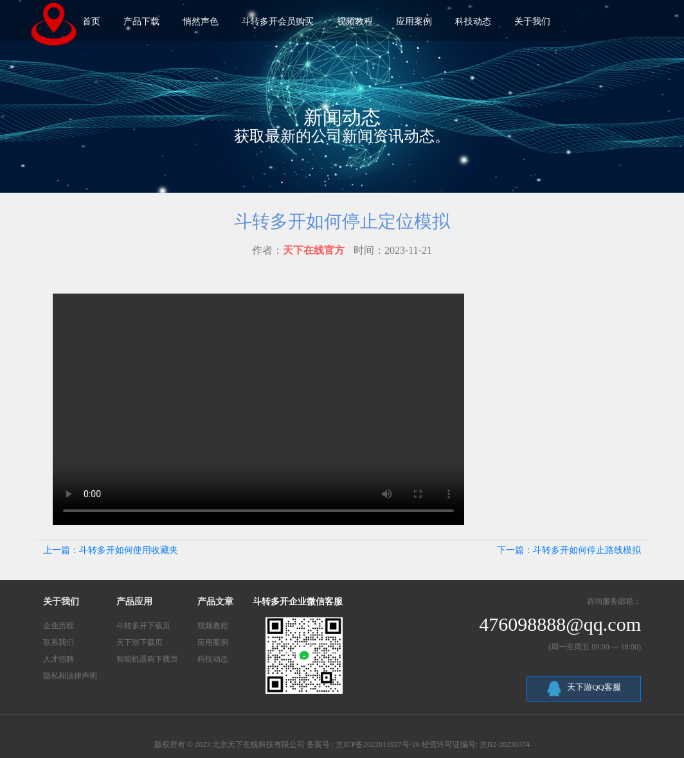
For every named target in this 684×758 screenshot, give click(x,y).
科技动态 (212, 659)
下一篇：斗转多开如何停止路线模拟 (569, 550)
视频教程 (212, 625)
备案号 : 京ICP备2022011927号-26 (363, 744)
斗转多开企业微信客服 (298, 601)
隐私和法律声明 (70, 675)
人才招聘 (58, 659)
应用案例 (212, 642)
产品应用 (134, 601)
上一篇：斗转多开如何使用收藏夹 (110, 550)
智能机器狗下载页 (147, 659)
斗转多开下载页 (143, 625)
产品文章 (215, 601)
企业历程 (58, 625)
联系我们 (58, 642)
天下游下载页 (139, 642)
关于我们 (61, 601)
